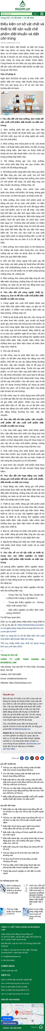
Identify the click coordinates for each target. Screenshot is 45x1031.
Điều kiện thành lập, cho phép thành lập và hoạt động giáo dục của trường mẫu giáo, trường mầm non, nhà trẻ (23, 840)
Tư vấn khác (16, 18)
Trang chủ (5, 18)
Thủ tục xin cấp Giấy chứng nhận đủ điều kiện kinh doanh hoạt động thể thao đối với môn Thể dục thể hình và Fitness (23, 790)
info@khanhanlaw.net (21, 729)
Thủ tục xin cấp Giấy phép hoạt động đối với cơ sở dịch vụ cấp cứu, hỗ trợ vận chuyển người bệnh (23, 820)
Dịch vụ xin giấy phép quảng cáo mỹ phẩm (15, 994)
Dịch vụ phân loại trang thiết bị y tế (15, 990)
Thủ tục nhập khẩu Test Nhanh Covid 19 (14, 911)
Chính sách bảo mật (9, 970)
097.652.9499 (9, 749)
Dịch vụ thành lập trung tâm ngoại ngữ (16, 979)
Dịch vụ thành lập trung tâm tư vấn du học (15, 983)
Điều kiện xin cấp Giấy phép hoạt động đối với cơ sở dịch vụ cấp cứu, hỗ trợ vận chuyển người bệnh (23, 811)
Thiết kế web (35, 1027)
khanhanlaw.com (33, 744)
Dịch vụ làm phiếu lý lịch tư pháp (14, 987)
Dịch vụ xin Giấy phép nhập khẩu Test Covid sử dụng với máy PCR (36, 914)
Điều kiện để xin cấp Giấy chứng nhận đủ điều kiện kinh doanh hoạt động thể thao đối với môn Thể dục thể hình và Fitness (23, 782)
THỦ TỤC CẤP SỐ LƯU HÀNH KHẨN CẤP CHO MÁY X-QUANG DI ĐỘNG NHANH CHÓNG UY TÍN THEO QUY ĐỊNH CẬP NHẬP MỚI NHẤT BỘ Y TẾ (37, 895)
